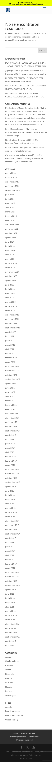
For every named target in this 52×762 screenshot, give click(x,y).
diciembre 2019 (12, 418)
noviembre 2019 (12, 422)
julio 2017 (9, 542)
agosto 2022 (10, 332)
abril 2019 (9, 452)
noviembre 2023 (12, 272)
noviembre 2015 (12, 628)
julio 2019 (9, 439)
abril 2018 (9, 503)
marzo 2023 (10, 302)
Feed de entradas (12, 711)
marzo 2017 (10, 559)
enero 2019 (10, 465)
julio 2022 (9, 336)
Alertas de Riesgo (28, 733)
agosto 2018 (10, 486)
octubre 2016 (11, 581)
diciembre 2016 (12, 572)
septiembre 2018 (12, 482)
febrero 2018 (11, 512)
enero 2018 (10, 516)
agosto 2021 (10, 383)
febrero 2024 (11, 263)
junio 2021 (10, 388)
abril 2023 (9, 297)
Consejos (9, 665)
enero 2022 (10, 362)
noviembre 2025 (12, 186)
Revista (8, 691)
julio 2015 (9, 645)
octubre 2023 (11, 276)
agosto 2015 (10, 641)
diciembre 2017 (12, 521)
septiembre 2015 (12, 637)
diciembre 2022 (12, 315)
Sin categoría (10, 695)
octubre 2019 (11, 426)
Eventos (8, 678)
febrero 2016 (11, 615)
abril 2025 (9, 207)
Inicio (15, 733)
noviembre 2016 (12, 576)
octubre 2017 (11, 529)
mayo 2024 (10, 250)
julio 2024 (9, 242)
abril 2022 (9, 349)
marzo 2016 (10, 611)
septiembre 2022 (12, 327)
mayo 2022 (10, 345)
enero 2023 (10, 310)
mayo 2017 (10, 551)
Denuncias (9, 674)
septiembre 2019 (12, 431)
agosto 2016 (10, 589)
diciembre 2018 (12, 469)
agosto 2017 (10, 538)
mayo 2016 (10, 602)
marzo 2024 (10, 259)
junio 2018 (10, 495)
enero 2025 (10, 220)
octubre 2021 (11, 375)
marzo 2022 (10, 353)
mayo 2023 (10, 293)
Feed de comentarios (14, 715)
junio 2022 (10, 340)
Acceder (8, 707)
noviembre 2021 (12, 370)
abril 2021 (9, 396)
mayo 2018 (10, 499)
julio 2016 (9, 594)
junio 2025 (10, 199)
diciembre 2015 (12, 624)
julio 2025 (9, 194)
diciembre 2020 (12, 413)
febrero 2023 (11, 306)
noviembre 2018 (12, 473)
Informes (9, 682)
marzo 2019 (10, 456)
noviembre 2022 (12, 319)
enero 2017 (10, 568)
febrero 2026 (11, 177)
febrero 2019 (11, 461)
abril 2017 (9, 555)
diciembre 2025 (12, 182)
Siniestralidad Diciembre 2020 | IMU (21, 140)
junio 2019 (10, 443)
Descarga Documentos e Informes (19, 143)
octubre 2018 (11, 478)
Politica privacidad (24, 740)
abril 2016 (9, 607)
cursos (8, 669)
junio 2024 (10, 246)
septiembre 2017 (12, 534)
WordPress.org (11, 720)
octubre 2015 (11, 632)
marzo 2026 (10, 173)
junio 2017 (10, 546)
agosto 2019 (10, 435)
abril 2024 (9, 254)
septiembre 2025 (12, 190)
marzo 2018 (10, 508)
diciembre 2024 (12, 224)
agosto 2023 (10, 280)
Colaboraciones (12, 661)
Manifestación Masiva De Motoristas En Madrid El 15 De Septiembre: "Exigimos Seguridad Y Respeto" (25, 111)
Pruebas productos (18, 736)
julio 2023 (9, 285)
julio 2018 (9, 491)
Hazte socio (34, 736)
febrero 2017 (11, 564)
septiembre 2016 (12, 585)
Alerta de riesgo (12, 135)
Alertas (8, 657)
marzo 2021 (10, 400)
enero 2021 (10, 409)
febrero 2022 (11, 357)
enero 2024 (10, 267)
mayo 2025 (10, 203)
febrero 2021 (11, 405)
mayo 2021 (10, 392)
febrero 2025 (11, 216)
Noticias (8, 687)
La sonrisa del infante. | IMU (17, 147)
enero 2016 (10, 619)
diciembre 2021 (12, 366)
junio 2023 (10, 289)
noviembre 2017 (12, 525)
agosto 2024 (10, 237)
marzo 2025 (10, 212)
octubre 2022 (11, 323)
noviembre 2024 (12, 229)
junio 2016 (10, 598)
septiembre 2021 (12, 379)
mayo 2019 (10, 448)
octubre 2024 (11, 233)
